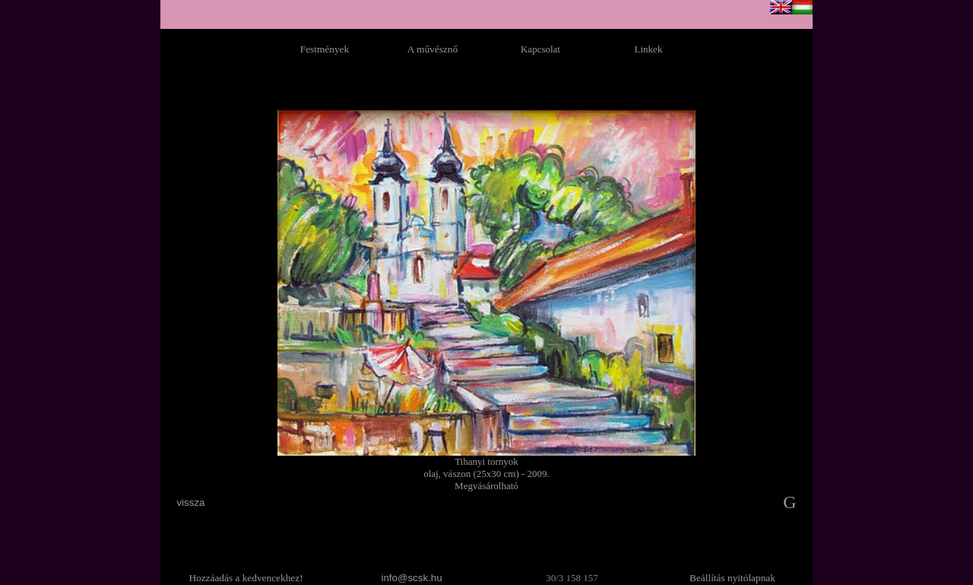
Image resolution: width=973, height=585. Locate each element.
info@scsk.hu (411, 577)
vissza (190, 502)
